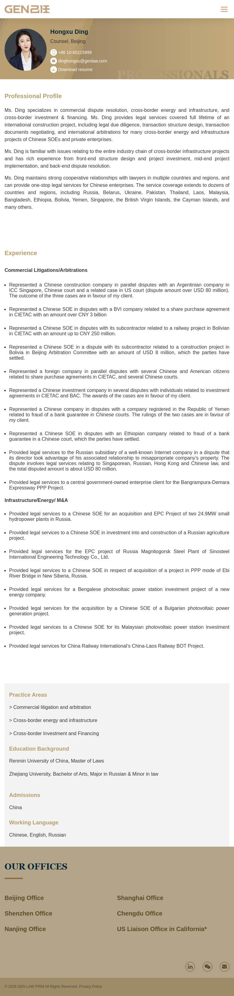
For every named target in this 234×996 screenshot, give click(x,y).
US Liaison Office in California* (162, 929)
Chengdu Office (139, 913)
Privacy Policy (90, 986)
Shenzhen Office (28, 913)
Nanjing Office (25, 929)
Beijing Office (24, 898)
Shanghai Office (140, 898)
